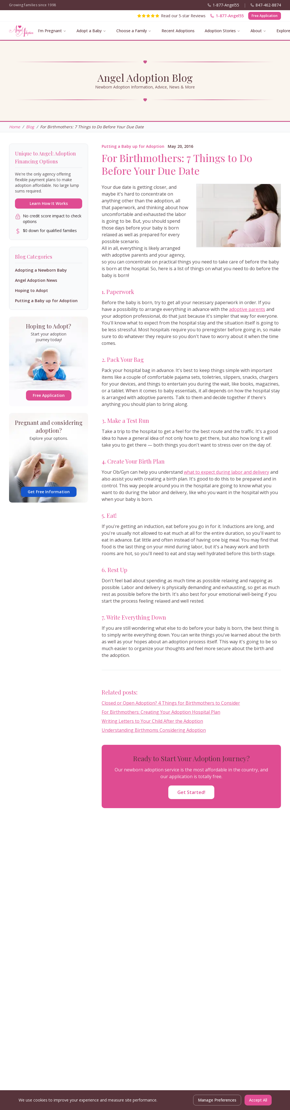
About (256, 30)
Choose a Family (131, 30)
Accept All (258, 1100)
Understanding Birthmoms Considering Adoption (154, 730)
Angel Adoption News (36, 280)
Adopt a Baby (89, 30)
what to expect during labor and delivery (226, 472)
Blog (30, 126)
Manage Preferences (217, 1100)
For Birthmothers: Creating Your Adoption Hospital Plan (161, 712)
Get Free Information (49, 491)
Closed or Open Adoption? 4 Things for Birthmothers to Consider (171, 703)
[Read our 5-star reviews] (171, 16)
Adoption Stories (220, 30)
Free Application (265, 15)
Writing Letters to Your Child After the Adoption (152, 721)
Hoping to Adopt (31, 290)
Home (14, 126)
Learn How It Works (49, 203)
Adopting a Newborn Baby (41, 270)
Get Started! (191, 792)
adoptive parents (247, 309)
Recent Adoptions (178, 30)
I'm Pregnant (50, 30)
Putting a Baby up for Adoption (133, 146)
